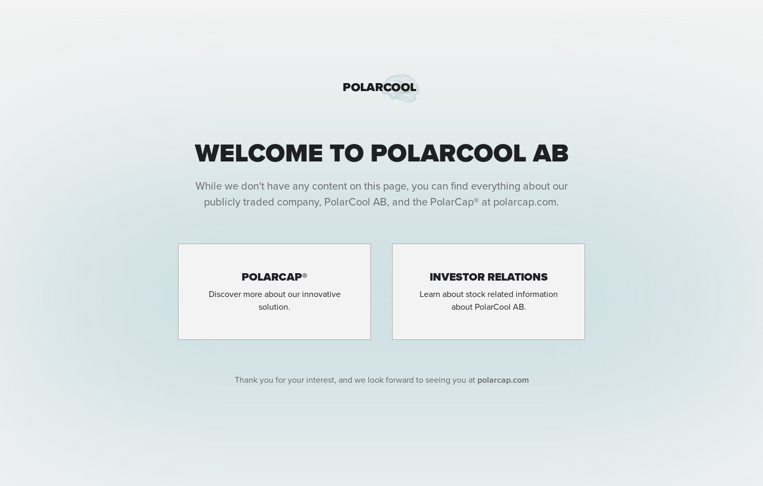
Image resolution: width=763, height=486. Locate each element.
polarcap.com (503, 380)
